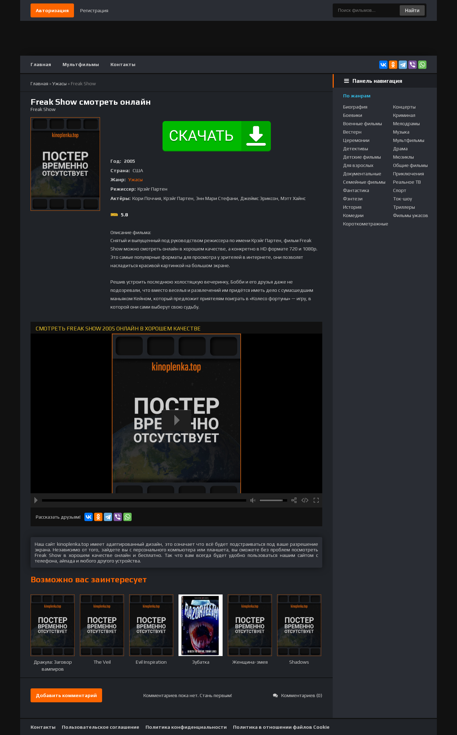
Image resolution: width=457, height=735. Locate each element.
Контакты (122, 64)
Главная (41, 64)
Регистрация (94, 10)
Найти (412, 10)
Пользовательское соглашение (100, 727)
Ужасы (135, 179)
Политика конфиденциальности (186, 727)
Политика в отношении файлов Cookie (281, 727)
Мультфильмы (81, 64)
